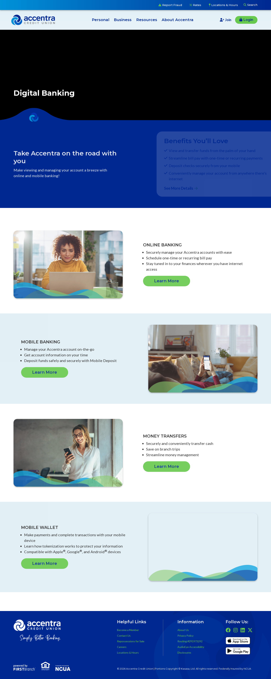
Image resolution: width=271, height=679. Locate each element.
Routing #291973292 (189, 641)
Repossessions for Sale (130, 641)
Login (248, 20)
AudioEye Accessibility (190, 646)
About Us (183, 630)
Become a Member (128, 630)
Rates (197, 5)
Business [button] (123, 20)
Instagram (235, 630)
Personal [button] (100, 20)
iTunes (238, 641)
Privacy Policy (185, 635)
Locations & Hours (224, 5)
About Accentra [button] (177, 20)
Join (228, 20)
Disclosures (184, 652)
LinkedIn (243, 630)
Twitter (250, 630)
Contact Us (124, 635)
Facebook (228, 630)
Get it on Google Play (238, 651)
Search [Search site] (252, 5)
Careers (121, 646)
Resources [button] (146, 20)
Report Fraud (172, 5)
